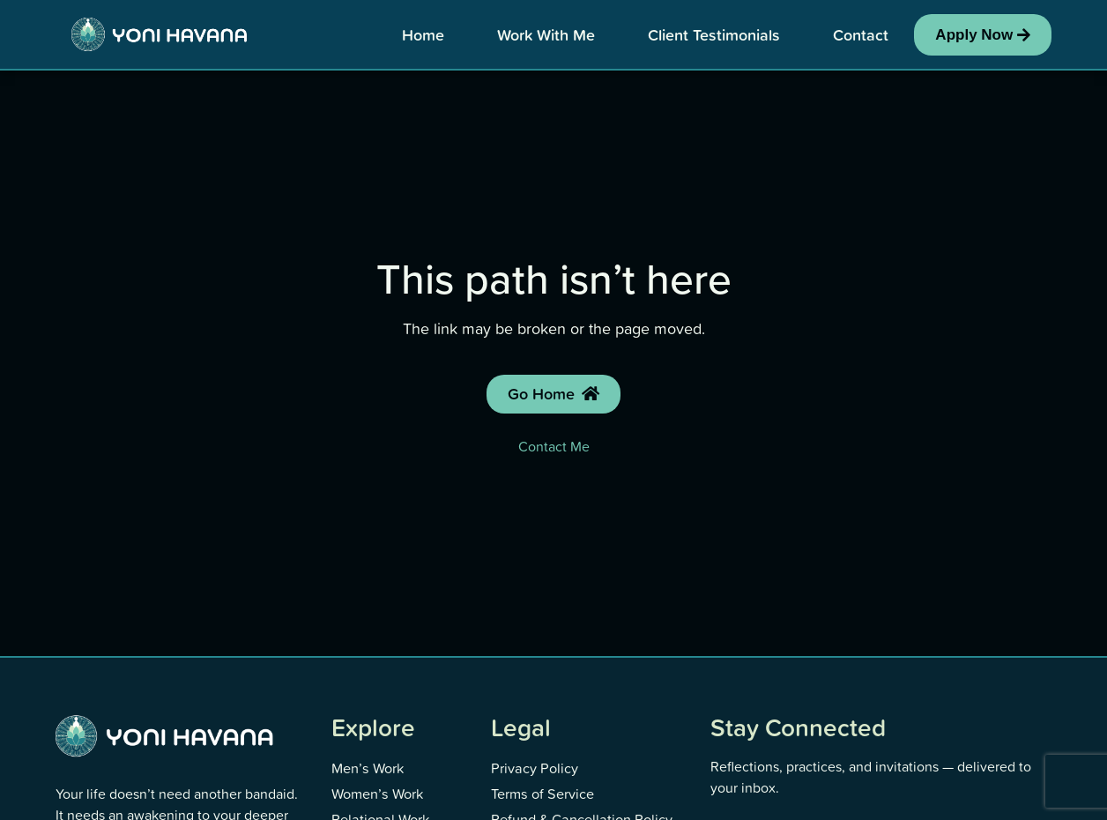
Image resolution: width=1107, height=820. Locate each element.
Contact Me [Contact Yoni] (554, 446)
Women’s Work (376, 791)
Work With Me (546, 34)
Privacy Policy (533, 767)
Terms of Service (541, 791)
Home (423, 34)
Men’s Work (367, 767)
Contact (860, 34)
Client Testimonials (714, 34)
